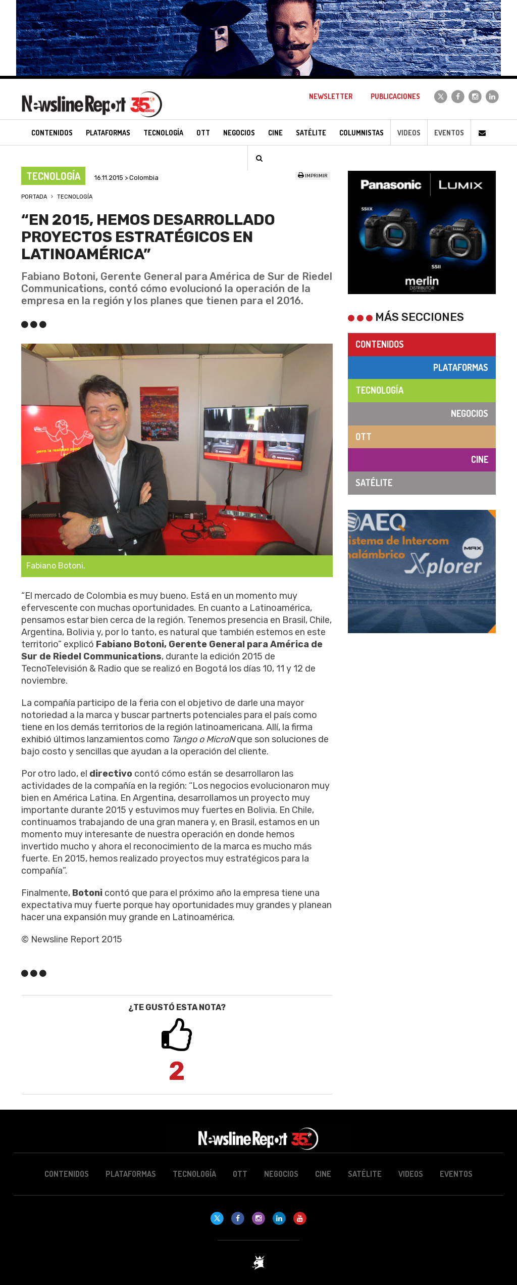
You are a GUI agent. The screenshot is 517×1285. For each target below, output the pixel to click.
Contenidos (379, 344)
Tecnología (74, 197)
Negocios (469, 413)
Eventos (449, 132)
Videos (409, 132)
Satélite (373, 482)
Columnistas (361, 132)
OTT (363, 436)
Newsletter (330, 96)
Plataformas (460, 367)
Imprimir (313, 176)
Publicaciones (395, 96)
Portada (34, 197)
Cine (479, 459)
